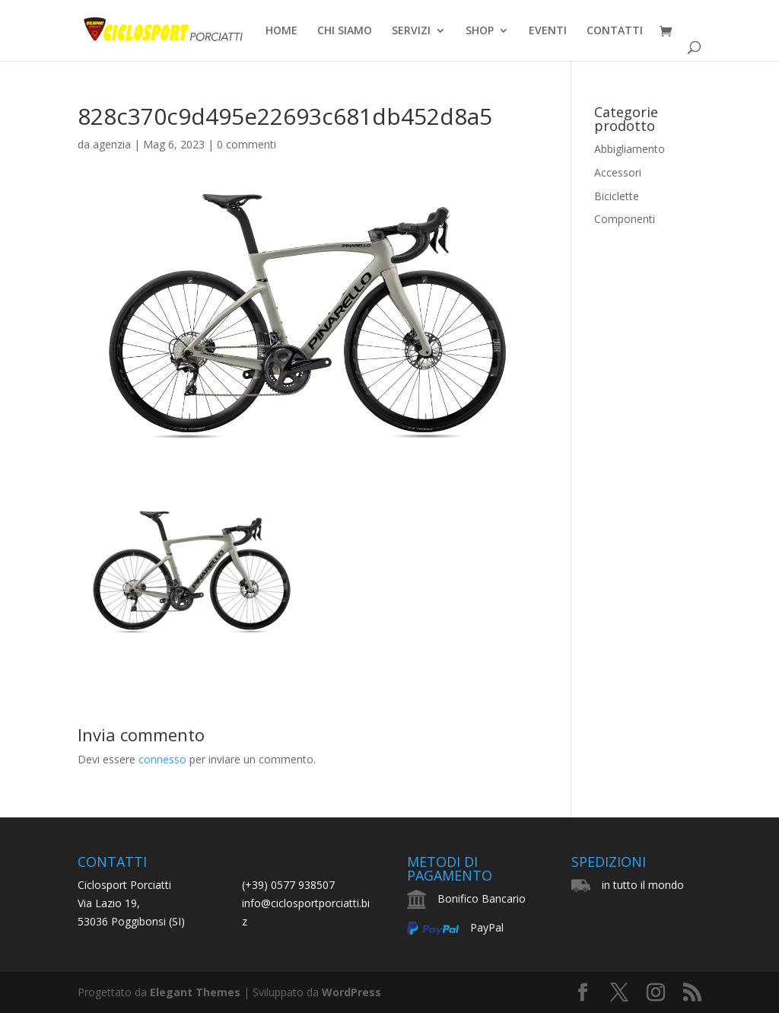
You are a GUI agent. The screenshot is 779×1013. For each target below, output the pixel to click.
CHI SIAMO (344, 31)
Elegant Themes (195, 992)
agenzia (112, 144)
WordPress (351, 992)
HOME (281, 31)
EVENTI (548, 31)
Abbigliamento (629, 149)
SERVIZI (411, 31)
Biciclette (616, 196)
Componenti (624, 219)
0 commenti (246, 144)
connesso (162, 759)
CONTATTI (615, 31)
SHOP (480, 31)
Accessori (617, 172)
